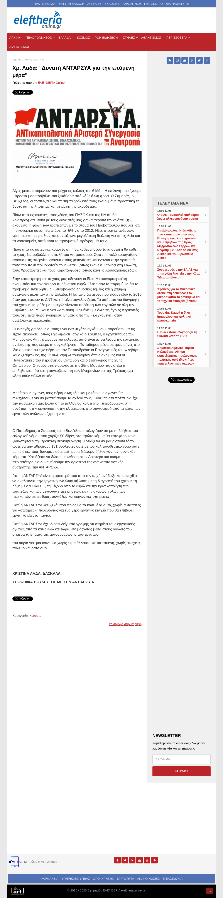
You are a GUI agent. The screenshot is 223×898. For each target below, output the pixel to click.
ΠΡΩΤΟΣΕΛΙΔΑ (44, 3)
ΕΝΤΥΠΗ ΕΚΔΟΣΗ (71, 3)
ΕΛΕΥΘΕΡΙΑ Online (51, 82)
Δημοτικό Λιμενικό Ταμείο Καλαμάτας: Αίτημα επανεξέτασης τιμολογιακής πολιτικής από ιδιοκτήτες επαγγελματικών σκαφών (177, 355)
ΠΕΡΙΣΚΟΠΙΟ (153, 3)
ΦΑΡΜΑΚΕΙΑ (49, 878)
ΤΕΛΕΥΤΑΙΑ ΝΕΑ (172, 203)
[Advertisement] (181, 486)
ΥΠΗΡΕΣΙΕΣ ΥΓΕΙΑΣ (75, 878)
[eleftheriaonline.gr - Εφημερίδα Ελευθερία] (38, 20)
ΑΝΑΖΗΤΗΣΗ (132, 3)
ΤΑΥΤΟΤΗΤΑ (125, 878)
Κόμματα (36, 615)
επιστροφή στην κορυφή (125, 624)
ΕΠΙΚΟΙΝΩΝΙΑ (172, 878)
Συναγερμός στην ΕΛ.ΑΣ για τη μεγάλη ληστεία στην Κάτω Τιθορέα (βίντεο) (178, 273)
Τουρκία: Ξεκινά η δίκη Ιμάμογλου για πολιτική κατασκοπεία (174, 316)
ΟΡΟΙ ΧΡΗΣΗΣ (103, 878)
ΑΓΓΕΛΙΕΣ (94, 3)
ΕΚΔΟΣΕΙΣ (112, 3)
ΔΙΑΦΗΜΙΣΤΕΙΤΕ (177, 3)
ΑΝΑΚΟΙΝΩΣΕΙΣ (148, 878)
